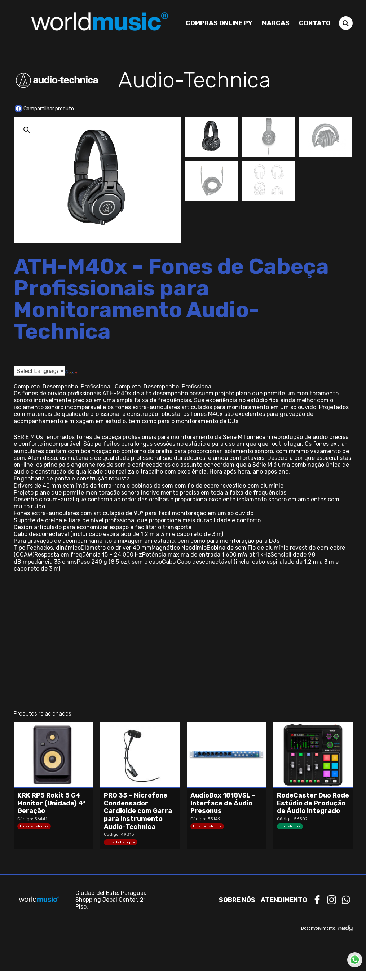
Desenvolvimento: (327, 928)
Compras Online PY (219, 22)
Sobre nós (237, 899)
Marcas (276, 22)
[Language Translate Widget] (39, 370)
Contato (315, 22)
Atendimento (284, 899)
